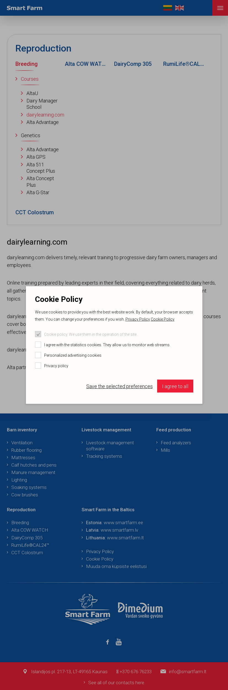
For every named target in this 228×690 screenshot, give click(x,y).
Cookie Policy (163, 319)
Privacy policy (56, 366)
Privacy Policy (137, 319)
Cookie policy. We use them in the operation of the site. (90, 334)
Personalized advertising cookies (72, 355)
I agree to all (175, 386)
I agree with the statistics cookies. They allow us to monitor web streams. (107, 345)
